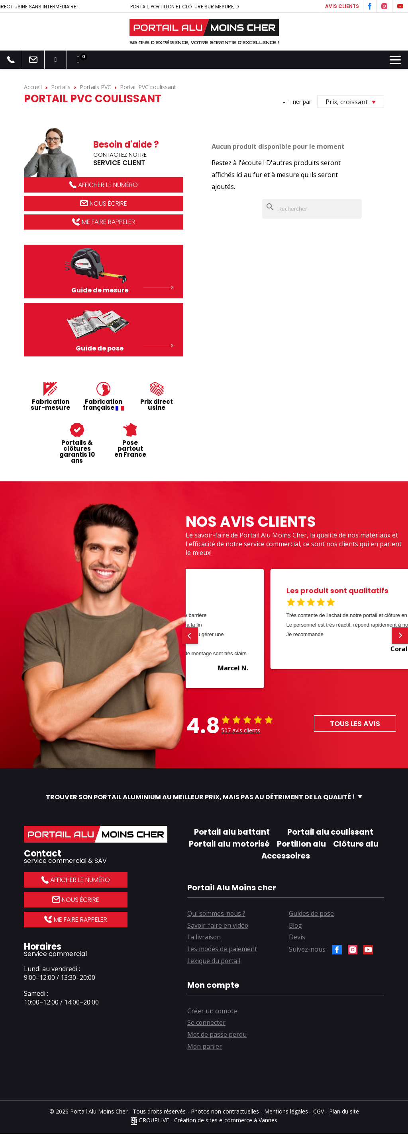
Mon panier (204, 1047)
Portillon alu (301, 843)
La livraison (204, 937)
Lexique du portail (214, 961)
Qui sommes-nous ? (216, 913)
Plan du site (344, 1112)
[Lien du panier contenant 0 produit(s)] (78, 60)
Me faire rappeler (103, 222)
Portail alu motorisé (229, 843)
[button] (190, 635)
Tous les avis (354, 723)
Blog (296, 925)
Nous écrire (103, 203)
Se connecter (206, 1023)
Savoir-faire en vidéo (218, 925)
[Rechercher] (312, 209)
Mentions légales (286, 1112)
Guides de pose (311, 913)
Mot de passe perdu (217, 1035)
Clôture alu (356, 843)
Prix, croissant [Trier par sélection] (351, 101)
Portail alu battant (232, 831)
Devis (297, 937)
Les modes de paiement (222, 949)
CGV (318, 1112)
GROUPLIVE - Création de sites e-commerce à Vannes (204, 1121)
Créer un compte (212, 1011)
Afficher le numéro (103, 184)
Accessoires (286, 855)
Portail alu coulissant (330, 831)
